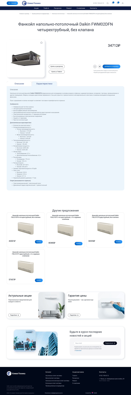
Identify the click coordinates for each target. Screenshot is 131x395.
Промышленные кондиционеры (40, 13)
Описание (19, 83)
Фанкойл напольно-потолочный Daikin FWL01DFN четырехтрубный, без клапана (25, 216)
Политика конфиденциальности (53, 393)
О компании (81, 8)
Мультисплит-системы (52, 378)
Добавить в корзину (111, 66)
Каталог (12, 3)
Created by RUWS (91, 393)
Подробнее (14, 315)
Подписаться (110, 343)
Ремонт (69, 8)
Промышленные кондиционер (55, 386)
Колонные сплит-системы (53, 383)
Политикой (78, 350)
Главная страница (24, 13)
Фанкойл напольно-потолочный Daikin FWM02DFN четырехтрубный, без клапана (89, 13)
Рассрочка (57, 8)
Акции (36, 8)
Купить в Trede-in (56, 71)
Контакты (93, 8)
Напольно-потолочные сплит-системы (57, 381)
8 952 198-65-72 (98, 3)
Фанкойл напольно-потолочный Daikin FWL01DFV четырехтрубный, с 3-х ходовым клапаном (65, 217)
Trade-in (46, 8)
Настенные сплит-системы (54, 375)
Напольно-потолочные (58, 13)
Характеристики (44, 83)
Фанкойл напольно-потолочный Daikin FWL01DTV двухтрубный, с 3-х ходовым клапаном (26, 254)
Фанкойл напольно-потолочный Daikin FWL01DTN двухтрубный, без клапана (105, 216)
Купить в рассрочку (57, 66)
